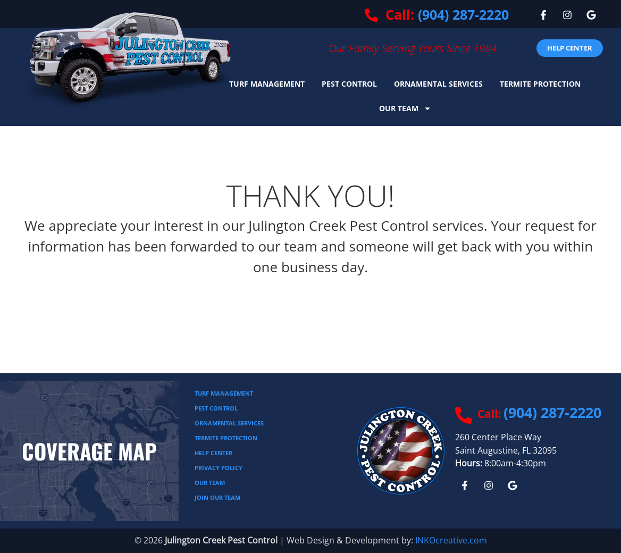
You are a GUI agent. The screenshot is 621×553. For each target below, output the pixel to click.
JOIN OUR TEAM (217, 497)
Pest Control (349, 84)
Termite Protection (540, 84)
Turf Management (267, 84)
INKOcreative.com (451, 540)
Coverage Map (89, 451)
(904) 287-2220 (463, 14)
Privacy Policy (218, 468)
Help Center (213, 453)
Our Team (405, 108)
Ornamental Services (438, 84)
